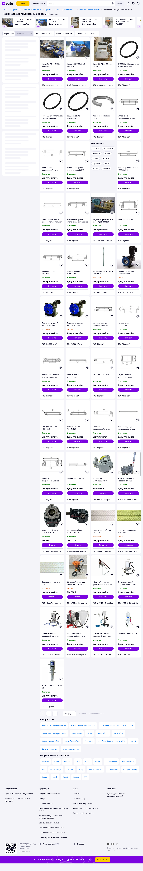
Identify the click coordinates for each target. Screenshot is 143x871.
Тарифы (42, 805)
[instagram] (116, 850)
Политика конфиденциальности (52, 839)
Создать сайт (102, 866)
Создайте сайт (45, 800)
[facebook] (112, 850)
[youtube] (108, 850)
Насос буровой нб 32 (50, 748)
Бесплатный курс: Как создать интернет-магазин (51, 823)
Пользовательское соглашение (52, 834)
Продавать (43, 810)
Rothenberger (56, 776)
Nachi (56, 768)
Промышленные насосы (89, 9)
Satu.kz (5, 9)
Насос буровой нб (72, 748)
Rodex (44, 784)
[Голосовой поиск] (113, 3)
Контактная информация (83, 810)
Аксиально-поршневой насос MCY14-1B (116, 732)
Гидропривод (111, 768)
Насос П (133, 748)
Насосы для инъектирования (83, 732)
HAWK (97, 768)
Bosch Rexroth (128, 768)
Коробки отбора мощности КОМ (111, 748)
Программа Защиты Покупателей (19, 800)
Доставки (89, 748)
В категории (39, 3)
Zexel (78, 768)
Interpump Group (130, 776)
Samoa (76, 784)
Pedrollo (45, 768)
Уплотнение (77, 740)
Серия (89, 740)
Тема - (49, 851)
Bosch (54, 784)
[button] (103, 493)
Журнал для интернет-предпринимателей (116, 801)
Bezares (67, 768)
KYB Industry (113, 776)
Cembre (70, 776)
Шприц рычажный (49, 756)
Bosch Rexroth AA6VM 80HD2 (54, 732)
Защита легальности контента (85, 815)
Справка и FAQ (79, 805)
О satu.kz (76, 800)
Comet (65, 784)
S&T (85, 784)
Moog (81, 776)
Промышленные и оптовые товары (26, 9)
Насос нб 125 (102, 740)
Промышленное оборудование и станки (60, 9)
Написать (52, 79)
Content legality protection (83, 820)
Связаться (103, 545)
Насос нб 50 (118, 740)
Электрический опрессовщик (54, 740)
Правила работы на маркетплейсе (53, 844)
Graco (87, 768)
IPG (43, 776)
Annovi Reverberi (95, 776)
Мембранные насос (71, 756)
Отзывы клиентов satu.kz (49, 829)
